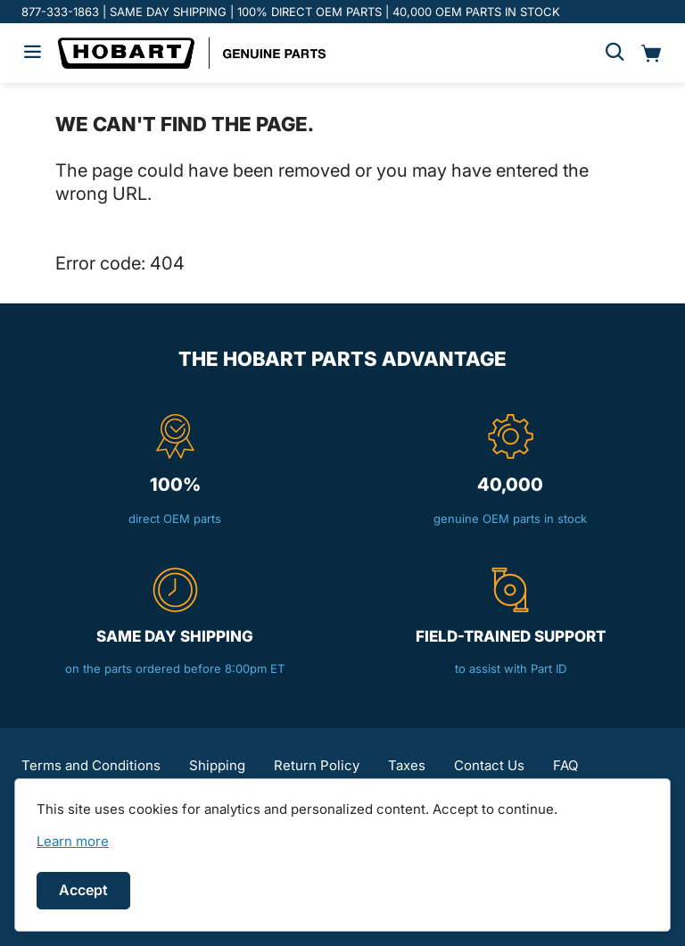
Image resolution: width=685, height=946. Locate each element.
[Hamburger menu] (32, 53)
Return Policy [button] (316, 765)
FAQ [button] (565, 765)
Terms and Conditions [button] (91, 765)
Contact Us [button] (489, 765)
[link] (73, 841)
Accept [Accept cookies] (83, 890)
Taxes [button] (406, 765)
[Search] (614, 53)
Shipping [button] (217, 765)
